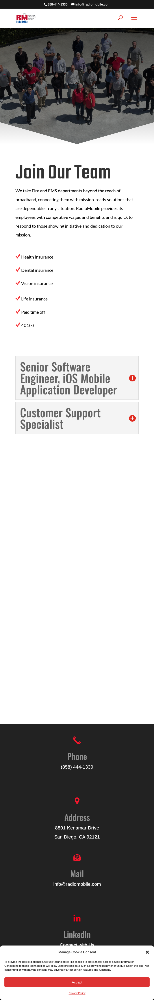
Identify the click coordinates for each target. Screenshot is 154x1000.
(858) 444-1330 (77, 767)
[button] (147, 952)
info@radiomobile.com (77, 884)
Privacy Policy (77, 993)
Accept (77, 982)
